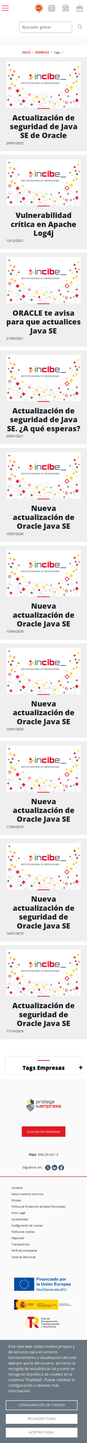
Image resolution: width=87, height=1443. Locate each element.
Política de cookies (23, 1232)
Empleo (16, 1200)
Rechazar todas (42, 1419)
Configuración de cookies (27, 1225)
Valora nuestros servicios (27, 1194)
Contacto (17, 1188)
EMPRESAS (42, 52)
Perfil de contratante (24, 1250)
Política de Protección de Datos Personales (38, 1206)
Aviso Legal (18, 1213)
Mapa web (17, 1238)
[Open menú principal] (4, 7)
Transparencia (20, 1244)
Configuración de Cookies (41, 1405)
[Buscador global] (45, 27)
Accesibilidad (19, 1219)
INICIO (26, 52)
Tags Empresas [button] (44, 1068)
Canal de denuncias (23, 1257)
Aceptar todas (41, 1432)
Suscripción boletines (43, 1131)
